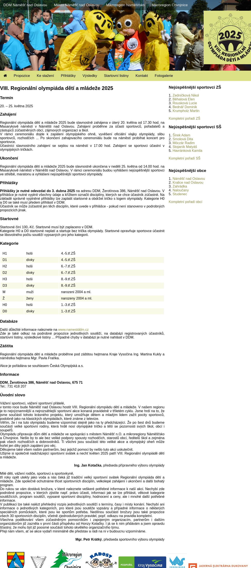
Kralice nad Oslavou (188, 182)
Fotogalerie (164, 76)
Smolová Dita (183, 139)
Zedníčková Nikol (186, 95)
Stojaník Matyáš (185, 147)
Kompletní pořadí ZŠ (184, 118)
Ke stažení (45, 76)
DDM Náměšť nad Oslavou (25, 5)
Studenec (180, 194)
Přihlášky (68, 76)
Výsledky (90, 76)
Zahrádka (180, 186)
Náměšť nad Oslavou (189, 178)
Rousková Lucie (185, 103)
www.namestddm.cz (73, 329)
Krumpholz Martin (186, 111)
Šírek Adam (181, 135)
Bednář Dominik (185, 107)
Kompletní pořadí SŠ (184, 158)
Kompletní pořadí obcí (185, 202)
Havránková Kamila (187, 150)
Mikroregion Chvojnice (170, 5)
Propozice (22, 76)
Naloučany (181, 190)
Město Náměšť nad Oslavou (76, 5)
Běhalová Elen (184, 99)
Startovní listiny (116, 76)
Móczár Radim (184, 143)
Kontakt (141, 76)
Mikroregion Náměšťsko (125, 5)
